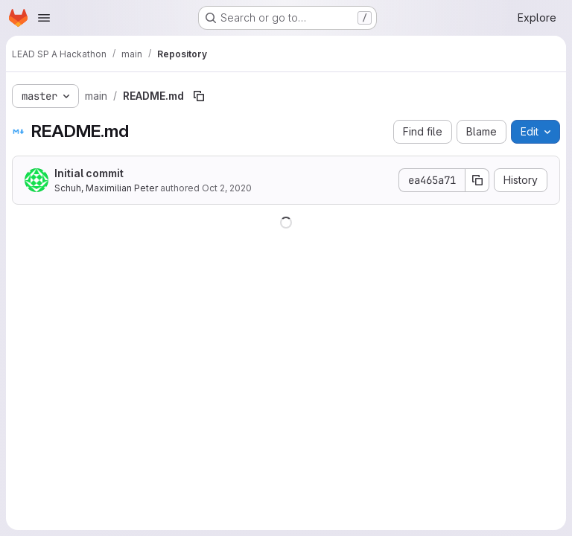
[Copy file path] (199, 96)
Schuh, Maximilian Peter (106, 188)
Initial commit (89, 173)
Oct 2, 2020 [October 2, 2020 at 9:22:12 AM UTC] (227, 188)
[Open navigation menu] (44, 18)
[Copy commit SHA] (477, 180)
